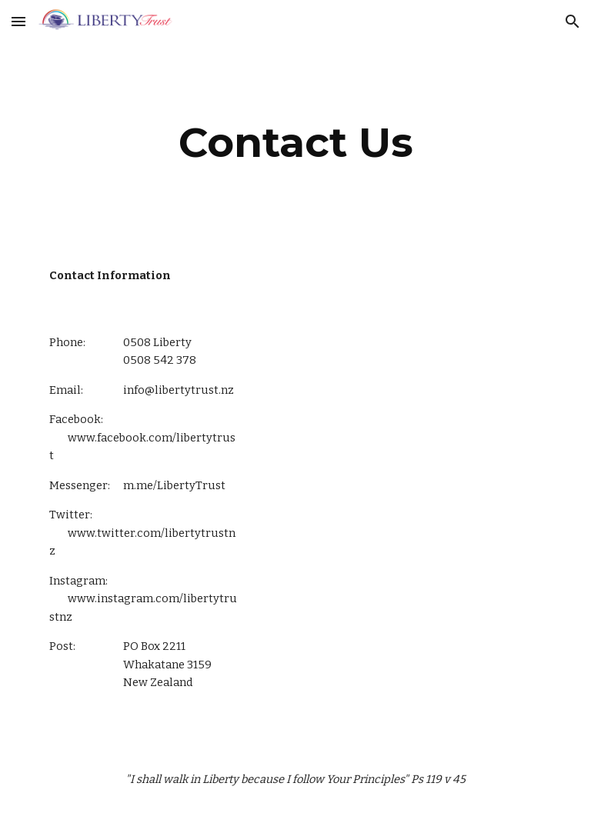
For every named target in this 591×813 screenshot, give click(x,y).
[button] (18, 21)
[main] (295, 143)
